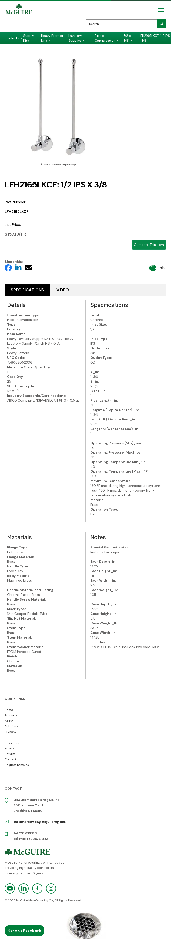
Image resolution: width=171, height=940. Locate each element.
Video (62, 290)
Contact (10, 759)
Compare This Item (149, 244)
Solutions (11, 726)
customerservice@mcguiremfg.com (39, 822)
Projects (10, 732)
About (9, 721)
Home (9, 710)
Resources (12, 743)
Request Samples (17, 765)
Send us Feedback (24, 930)
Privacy (10, 748)
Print (157, 268)
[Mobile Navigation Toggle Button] (161, 10)
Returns (10, 754)
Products (11, 715)
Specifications (27, 290)
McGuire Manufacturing (19, 18)
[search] (161, 23)
